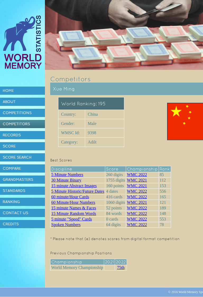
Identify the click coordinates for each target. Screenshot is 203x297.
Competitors (16, 124)
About (9, 102)
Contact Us (15, 213)
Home (8, 90)
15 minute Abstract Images (74, 185)
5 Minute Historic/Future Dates (77, 191)
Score (9, 146)
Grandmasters (18, 179)
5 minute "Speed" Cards (71, 219)
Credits (11, 224)
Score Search (17, 157)
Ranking (11, 202)
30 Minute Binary (66, 180)
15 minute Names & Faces (73, 208)
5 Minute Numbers (67, 174)
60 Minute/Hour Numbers (73, 202)
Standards (14, 190)
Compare (12, 168)
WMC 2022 (137, 174)
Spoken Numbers (66, 224)
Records (12, 135)
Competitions (17, 113)
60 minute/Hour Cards (70, 197)
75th (120, 267)
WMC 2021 (137, 180)
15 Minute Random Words (73, 213)
